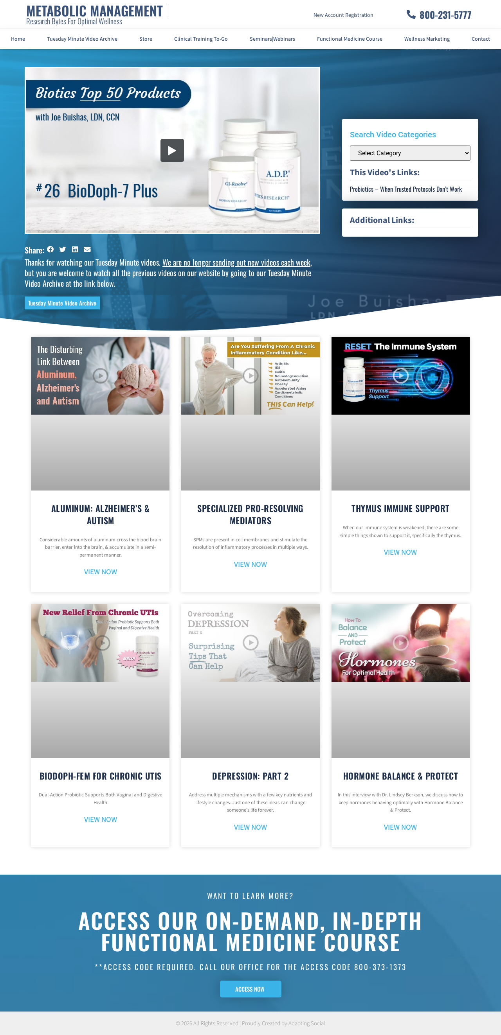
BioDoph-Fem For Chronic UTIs (101, 775)
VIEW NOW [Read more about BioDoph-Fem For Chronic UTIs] (100, 820)
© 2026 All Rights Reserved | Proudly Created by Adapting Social (250, 1023)
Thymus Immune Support (400, 508)
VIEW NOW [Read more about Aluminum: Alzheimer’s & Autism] (100, 572)
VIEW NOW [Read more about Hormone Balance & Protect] (400, 827)
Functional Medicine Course (349, 39)
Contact (481, 39)
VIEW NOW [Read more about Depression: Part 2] (250, 827)
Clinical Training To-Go (201, 39)
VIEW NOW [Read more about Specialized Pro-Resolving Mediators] (250, 565)
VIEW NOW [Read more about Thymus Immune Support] (400, 552)
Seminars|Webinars (272, 39)
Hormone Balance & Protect (400, 775)
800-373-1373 (380, 966)
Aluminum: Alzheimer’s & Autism (100, 514)
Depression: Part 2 (250, 775)
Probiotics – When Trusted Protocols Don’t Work (406, 189)
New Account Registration (343, 15)
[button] (50, 249)
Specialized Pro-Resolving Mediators (250, 514)
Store (145, 39)
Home (18, 39)
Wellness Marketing (427, 39)
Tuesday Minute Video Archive (82, 39)
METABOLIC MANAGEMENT (94, 10)
